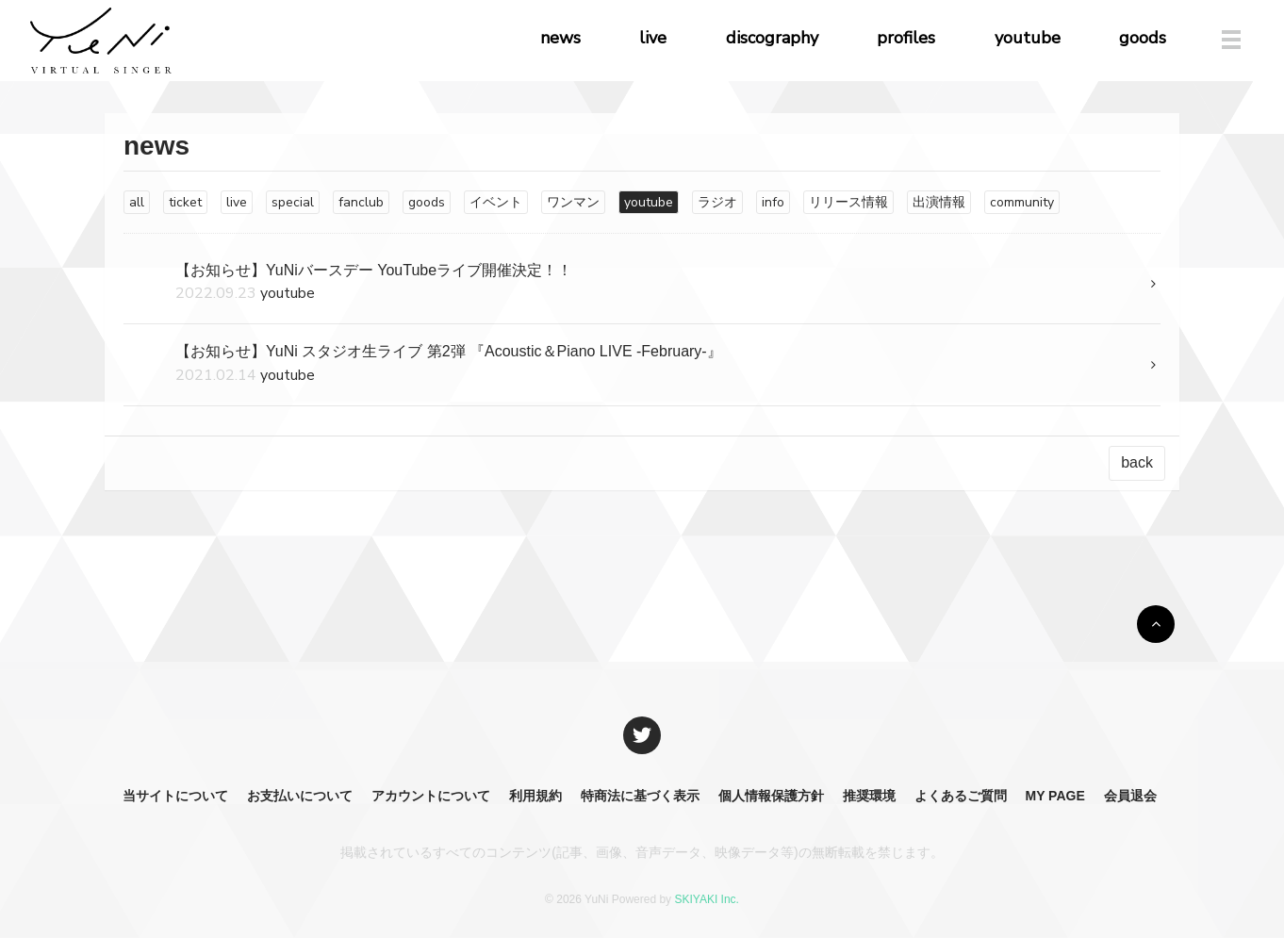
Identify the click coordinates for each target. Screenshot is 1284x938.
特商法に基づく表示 (640, 795)
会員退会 (1130, 795)
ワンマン (573, 202)
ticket (185, 202)
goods (1142, 37)
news (560, 37)
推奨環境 (869, 795)
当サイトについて (175, 795)
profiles (906, 37)
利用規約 (535, 795)
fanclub (361, 202)
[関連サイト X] (642, 735)
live (653, 37)
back (1137, 462)
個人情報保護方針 (771, 795)
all (136, 202)
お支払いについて (300, 795)
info (773, 202)
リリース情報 (848, 202)
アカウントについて (430, 795)
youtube (1028, 37)
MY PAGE (1054, 795)
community (1022, 202)
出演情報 (939, 202)
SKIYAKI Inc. (706, 899)
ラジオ (717, 202)
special (293, 202)
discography (772, 37)
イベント (495, 202)
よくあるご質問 (960, 795)
